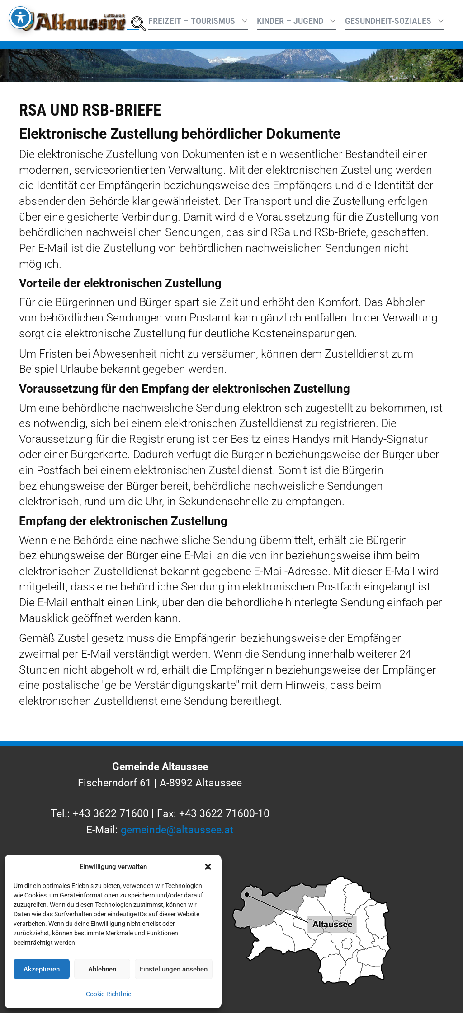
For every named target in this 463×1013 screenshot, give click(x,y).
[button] (208, 866)
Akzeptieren (42, 969)
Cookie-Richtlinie (108, 994)
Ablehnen (102, 969)
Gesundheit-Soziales (388, 20)
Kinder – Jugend (290, 20)
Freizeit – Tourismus (191, 20)
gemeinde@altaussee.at (177, 830)
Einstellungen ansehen (174, 969)
